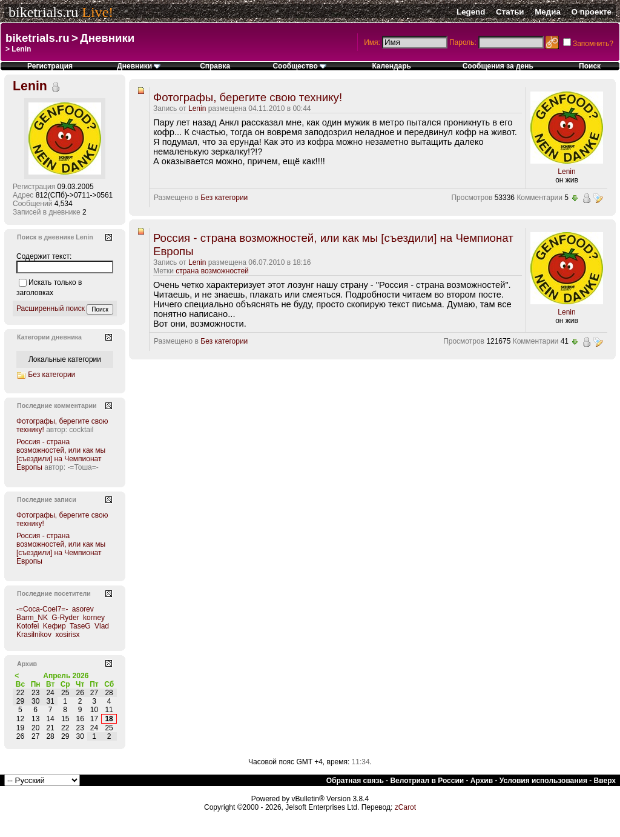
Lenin (197, 108)
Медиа (548, 11)
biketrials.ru (43, 12)
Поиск (590, 66)
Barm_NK (32, 617)
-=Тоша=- (82, 467)
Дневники (107, 38)
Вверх (605, 780)
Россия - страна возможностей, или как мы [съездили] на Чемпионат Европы (60, 455)
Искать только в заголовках (49, 287)
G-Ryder (65, 617)
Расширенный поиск (50, 308)
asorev (83, 609)
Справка (215, 66)
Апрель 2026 (65, 676)
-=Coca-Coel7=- (42, 609)
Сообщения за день (498, 66)
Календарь (391, 66)
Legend (471, 11)
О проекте (592, 11)
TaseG (80, 626)
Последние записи (46, 499)
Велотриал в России (427, 780)
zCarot (405, 807)
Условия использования (543, 780)
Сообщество (299, 66)
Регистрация (50, 66)
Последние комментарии (57, 405)
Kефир (54, 626)
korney (94, 617)
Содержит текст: (43, 256)
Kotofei (27, 626)
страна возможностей (212, 271)
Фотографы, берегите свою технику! (247, 97)
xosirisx (67, 634)
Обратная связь (355, 780)
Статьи (510, 11)
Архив (481, 780)
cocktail (81, 429)
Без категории (224, 197)
